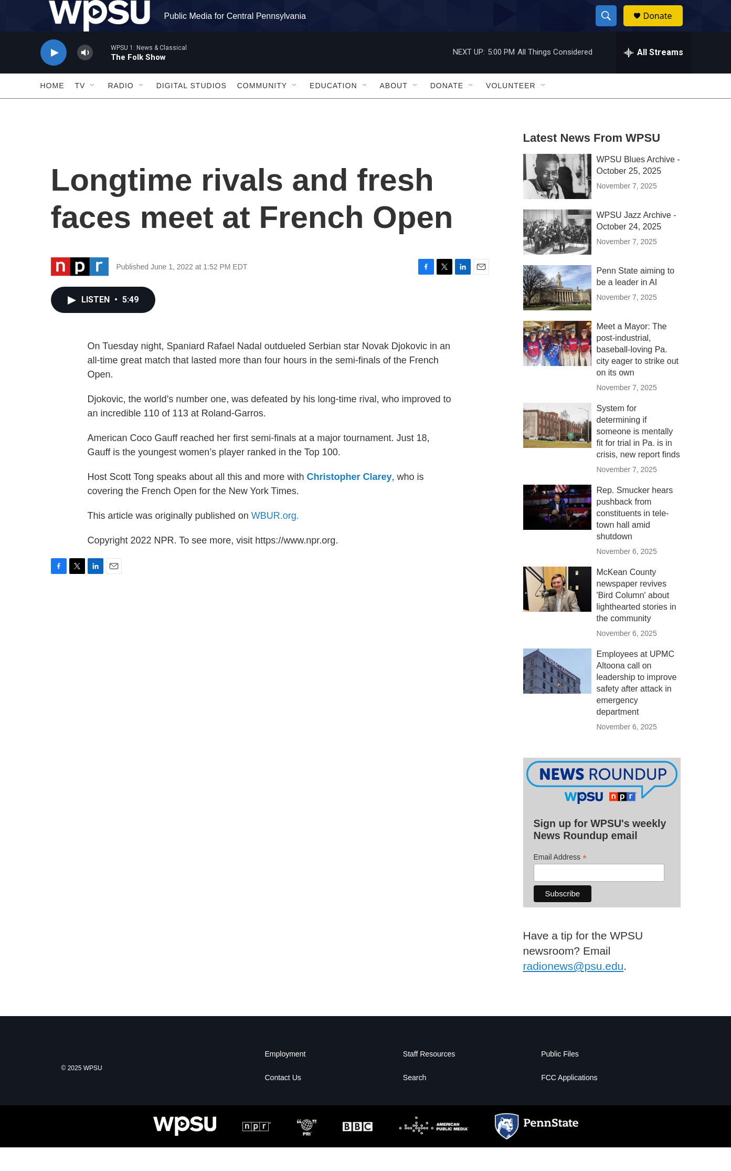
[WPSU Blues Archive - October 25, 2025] (557, 200)
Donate (664, 27)
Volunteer (511, 109)
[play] (53, 76)
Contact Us (283, 1101)
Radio (120, 109)
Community (262, 109)
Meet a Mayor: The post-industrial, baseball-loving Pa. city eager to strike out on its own (638, 373)
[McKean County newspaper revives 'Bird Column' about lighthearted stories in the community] (557, 612)
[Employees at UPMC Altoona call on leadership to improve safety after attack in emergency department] (557, 694)
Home (52, 109)
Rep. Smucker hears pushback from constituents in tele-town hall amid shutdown (635, 536)
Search (414, 1101)
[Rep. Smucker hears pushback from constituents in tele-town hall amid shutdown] (557, 530)
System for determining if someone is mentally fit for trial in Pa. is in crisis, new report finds (638, 455)
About (394, 109)
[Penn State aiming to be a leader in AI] (557, 311)
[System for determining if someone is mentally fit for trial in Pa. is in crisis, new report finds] (557, 449)
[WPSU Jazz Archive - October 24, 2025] (557, 255)
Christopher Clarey (348, 500)
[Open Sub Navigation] (93, 109)
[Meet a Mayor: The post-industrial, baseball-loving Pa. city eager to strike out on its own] (557, 367)
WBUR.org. (275, 539)
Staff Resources (429, 1078)
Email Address (560, 881)
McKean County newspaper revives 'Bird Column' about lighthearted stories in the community (636, 618)
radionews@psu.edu (573, 990)
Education (333, 109)
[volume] (85, 76)
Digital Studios (191, 109)
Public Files (560, 1078)
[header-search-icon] (611, 27)
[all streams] (653, 76)
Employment (285, 1078)
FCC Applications (569, 1101)
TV (80, 109)
